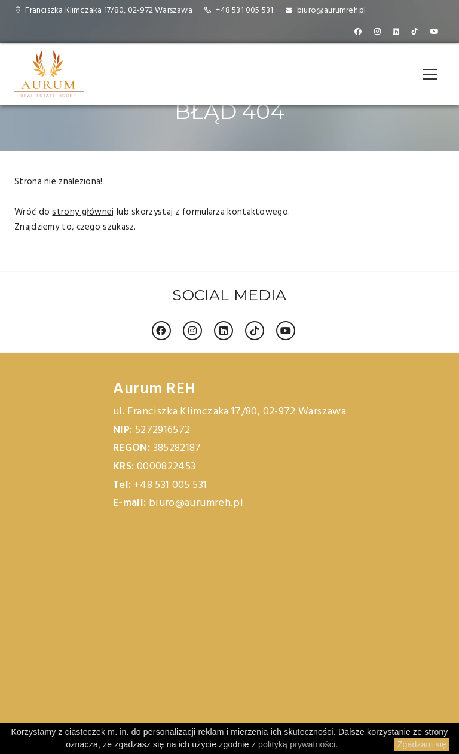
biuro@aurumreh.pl (331, 10)
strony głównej (83, 212)
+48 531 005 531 (244, 10)
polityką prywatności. (298, 744)
